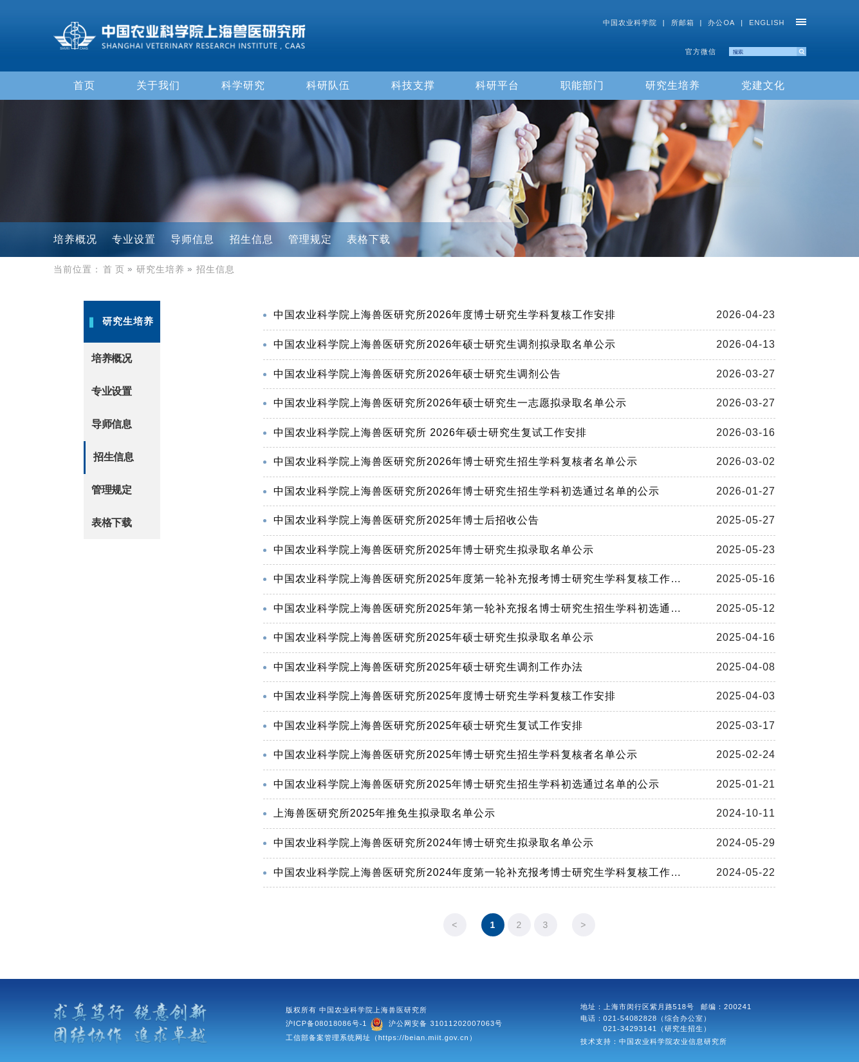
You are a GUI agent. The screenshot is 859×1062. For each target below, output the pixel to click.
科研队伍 (328, 85)
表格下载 (369, 239)
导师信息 (192, 239)
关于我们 (158, 85)
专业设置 (134, 239)
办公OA (721, 22)
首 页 (119, 269)
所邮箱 (682, 22)
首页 (84, 85)
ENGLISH (766, 22)
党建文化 (763, 85)
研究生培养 (672, 85)
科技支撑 (413, 85)
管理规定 (310, 239)
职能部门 (582, 85)
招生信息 (251, 239)
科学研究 (243, 85)
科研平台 (497, 85)
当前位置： (77, 269)
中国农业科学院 (630, 22)
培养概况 (75, 239)
